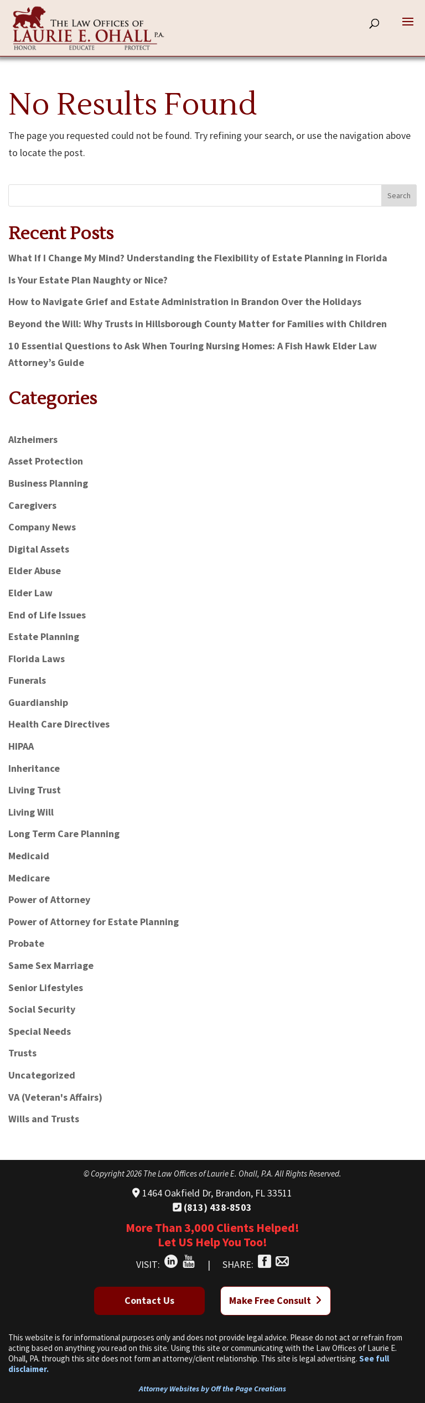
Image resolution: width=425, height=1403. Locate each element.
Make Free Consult (275, 1300)
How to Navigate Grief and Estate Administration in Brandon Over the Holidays (184, 301)
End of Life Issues (47, 614)
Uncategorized (41, 1075)
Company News (42, 526)
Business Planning (48, 483)
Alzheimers (33, 439)
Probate (26, 943)
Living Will (31, 812)
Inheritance (34, 768)
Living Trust (34, 789)
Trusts (22, 1052)
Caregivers (32, 505)
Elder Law (30, 592)
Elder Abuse (34, 570)
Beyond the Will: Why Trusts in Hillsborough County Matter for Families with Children (197, 323)
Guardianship (38, 702)
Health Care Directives (59, 724)
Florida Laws (36, 658)
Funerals (27, 680)
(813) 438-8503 (212, 1207)
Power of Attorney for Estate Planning (93, 921)
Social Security (41, 1009)
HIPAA (21, 746)
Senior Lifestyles (45, 987)
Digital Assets (38, 549)
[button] (408, 28)
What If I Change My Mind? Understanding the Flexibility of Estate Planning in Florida (197, 257)
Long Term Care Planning (64, 833)
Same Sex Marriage (51, 965)
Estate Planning (43, 636)
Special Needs (39, 1031)
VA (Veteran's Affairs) (55, 1097)
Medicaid (28, 855)
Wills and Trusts (43, 1118)
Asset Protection (45, 461)
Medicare (29, 877)
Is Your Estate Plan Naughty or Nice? (88, 280)
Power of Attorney (49, 899)
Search (399, 195)
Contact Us (149, 1300)
